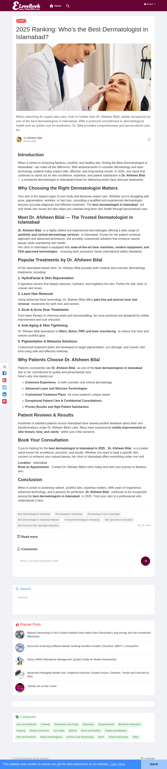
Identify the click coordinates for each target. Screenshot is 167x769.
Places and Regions (51, 737)
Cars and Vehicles (27, 724)
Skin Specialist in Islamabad (118, 520)
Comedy (45, 724)
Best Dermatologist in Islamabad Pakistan (38, 520)
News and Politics (91, 730)
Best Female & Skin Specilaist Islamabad (38, 525)
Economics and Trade (66, 724)
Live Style (59, 730)
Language (148, 758)
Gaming (21, 730)
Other (136, 737)
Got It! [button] (154, 764)
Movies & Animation (129, 724)
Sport (101, 737)
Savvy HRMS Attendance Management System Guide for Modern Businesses (72, 659)
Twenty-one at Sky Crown (42, 686)
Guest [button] (150, 4)
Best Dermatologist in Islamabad (34, 514)
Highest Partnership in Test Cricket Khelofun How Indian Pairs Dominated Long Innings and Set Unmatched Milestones (89, 634)
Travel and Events (118, 737)
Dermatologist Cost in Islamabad (103, 514)
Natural (73, 730)
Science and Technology (80, 737)
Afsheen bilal (34, 137)
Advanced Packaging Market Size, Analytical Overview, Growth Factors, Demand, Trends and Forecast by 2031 (88, 674)
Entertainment (106, 724)
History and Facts (39, 730)
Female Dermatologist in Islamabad (82, 520)
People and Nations (116, 730)
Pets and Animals (26, 737)
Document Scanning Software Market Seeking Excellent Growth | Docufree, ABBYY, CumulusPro (83, 646)
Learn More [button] (117, 764)
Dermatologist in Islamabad (68, 514)
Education (88, 724)
